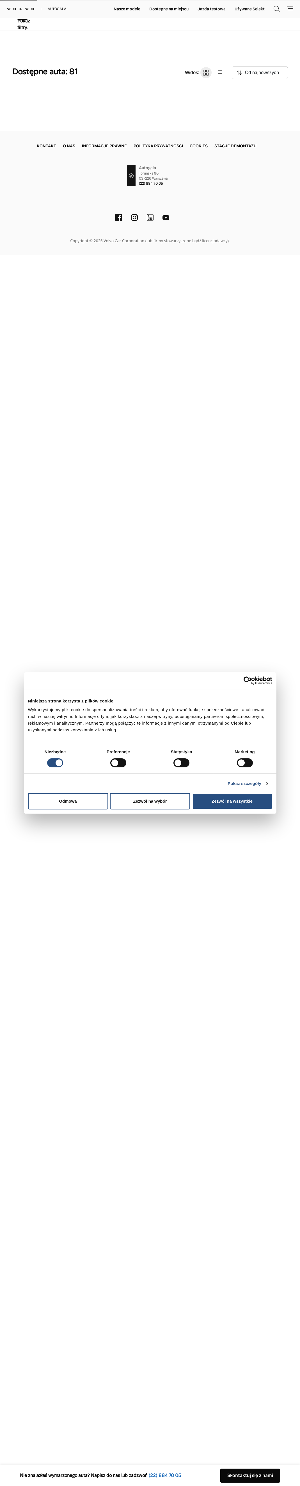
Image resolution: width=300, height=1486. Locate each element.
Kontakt (46, 1377)
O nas (69, 1377)
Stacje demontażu (235, 1377)
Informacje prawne (104, 1377)
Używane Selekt (250, 9)
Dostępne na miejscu (169, 9)
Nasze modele (127, 9)
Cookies (199, 1377)
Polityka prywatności (158, 1377)
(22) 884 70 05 (151, 1414)
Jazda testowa (212, 9)
